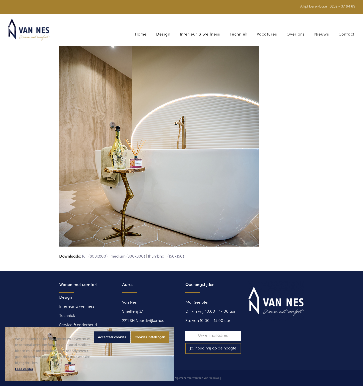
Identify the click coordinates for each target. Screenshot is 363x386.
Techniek (67, 316)
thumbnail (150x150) (166, 257)
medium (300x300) (127, 257)
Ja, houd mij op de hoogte (213, 348)
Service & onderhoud (78, 325)
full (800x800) (94, 257)
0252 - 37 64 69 (343, 6)
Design (65, 298)
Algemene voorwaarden (189, 378)
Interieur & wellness (76, 307)
